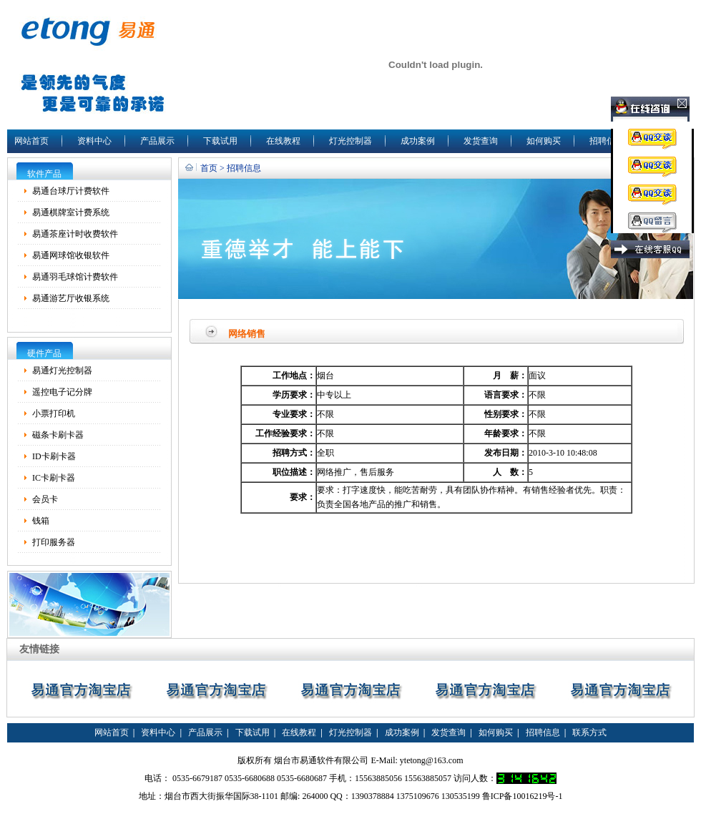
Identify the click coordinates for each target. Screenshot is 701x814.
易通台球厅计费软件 (70, 191)
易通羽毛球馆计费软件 (75, 277)
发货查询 (481, 141)
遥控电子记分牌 (62, 392)
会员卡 (45, 499)
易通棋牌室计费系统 (70, 212)
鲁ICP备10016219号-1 (522, 796)
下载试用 (220, 141)
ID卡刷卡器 (54, 456)
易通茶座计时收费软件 (75, 234)
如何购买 (543, 141)
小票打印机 (53, 413)
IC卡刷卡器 (53, 478)
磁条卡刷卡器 (58, 435)
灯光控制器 (350, 141)
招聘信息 (606, 141)
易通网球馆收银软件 (70, 255)
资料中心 (94, 141)
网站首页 (31, 141)
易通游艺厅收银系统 (70, 298)
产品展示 (157, 141)
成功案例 (418, 141)
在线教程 (283, 141)
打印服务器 (53, 542)
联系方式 (589, 732)
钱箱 (40, 521)
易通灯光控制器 (62, 371)
